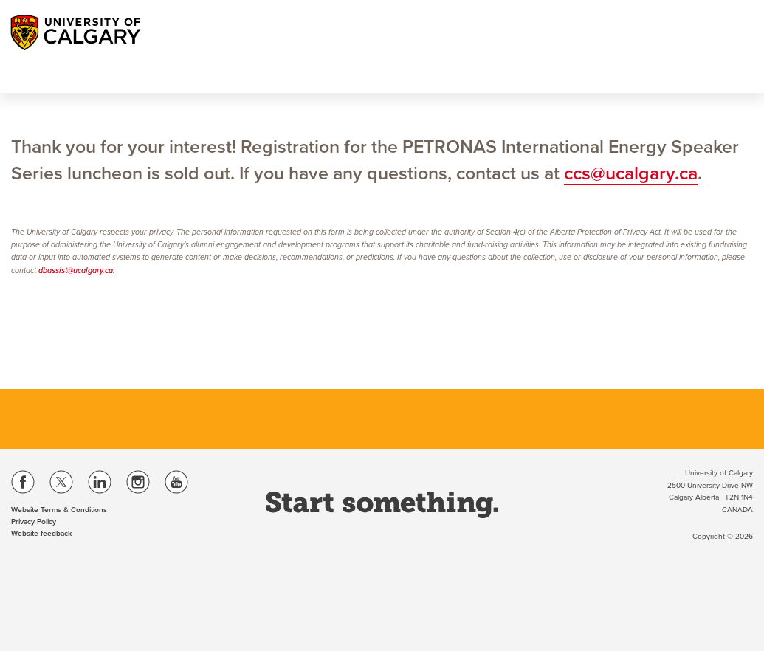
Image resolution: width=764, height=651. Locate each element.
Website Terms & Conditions (59, 510)
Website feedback (41, 533)
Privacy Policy (33, 521)
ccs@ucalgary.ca (631, 173)
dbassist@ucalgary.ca (75, 270)
